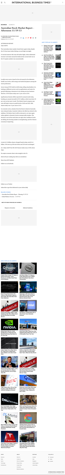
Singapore (34, 461)
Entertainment (3, 465)
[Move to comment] (35, 38)
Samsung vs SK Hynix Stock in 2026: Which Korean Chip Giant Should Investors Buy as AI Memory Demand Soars (49, 76)
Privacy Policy (19, 463)
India (33, 459)
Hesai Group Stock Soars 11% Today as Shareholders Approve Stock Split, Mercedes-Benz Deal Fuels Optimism (49, 66)
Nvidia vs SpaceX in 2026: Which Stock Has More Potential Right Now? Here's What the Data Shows (28, 351)
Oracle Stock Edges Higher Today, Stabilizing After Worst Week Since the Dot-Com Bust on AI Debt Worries (49, 85)
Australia (34, 457)
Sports (2, 461)
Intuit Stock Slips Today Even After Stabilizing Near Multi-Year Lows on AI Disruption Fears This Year (28, 333)
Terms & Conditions (20, 461)
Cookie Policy (19, 465)
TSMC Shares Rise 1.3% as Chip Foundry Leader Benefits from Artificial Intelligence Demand (9, 389)
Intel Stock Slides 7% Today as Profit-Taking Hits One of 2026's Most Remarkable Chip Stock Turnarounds (49, 57)
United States (34, 465)
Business (2, 457)
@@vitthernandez (7, 37)
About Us (18, 457)
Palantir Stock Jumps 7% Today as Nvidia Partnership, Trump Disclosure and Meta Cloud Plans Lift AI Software (48, 48)
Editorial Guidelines (28, 207)
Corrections (19, 467)
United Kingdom (35, 463)
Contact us (19, 459)
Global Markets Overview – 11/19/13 (11, 196)
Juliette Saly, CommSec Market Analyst (10, 36)
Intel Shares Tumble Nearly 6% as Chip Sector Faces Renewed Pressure (28, 314)
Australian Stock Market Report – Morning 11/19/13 (15, 194)
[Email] (33, 38)
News (2, 459)
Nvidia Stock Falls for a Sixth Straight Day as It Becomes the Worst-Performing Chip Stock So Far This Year (49, 102)
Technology (3, 463)
